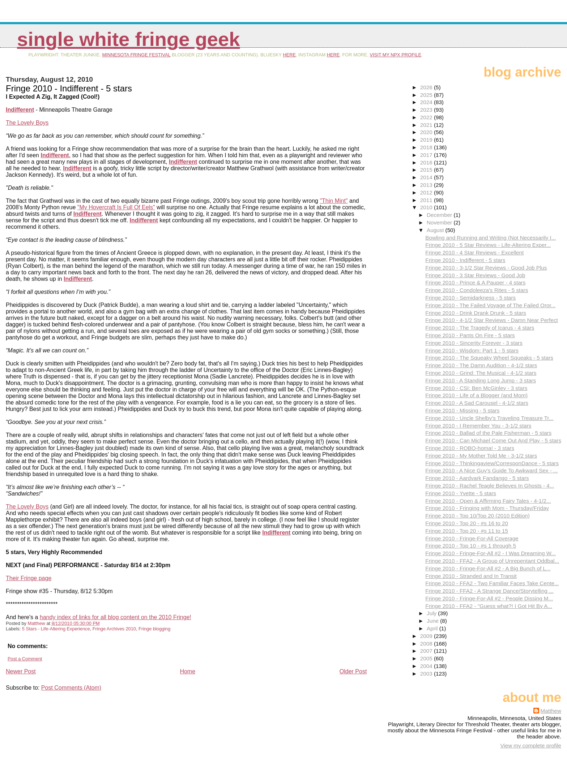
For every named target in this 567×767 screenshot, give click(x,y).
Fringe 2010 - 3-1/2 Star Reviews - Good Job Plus (486, 268)
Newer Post (21, 671)
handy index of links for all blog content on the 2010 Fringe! (115, 617)
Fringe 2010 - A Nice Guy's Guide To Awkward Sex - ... (491, 470)
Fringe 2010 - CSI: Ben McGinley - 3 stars (476, 388)
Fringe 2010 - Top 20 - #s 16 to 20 (466, 523)
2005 (427, 658)
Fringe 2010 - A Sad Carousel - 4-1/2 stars (476, 403)
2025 (427, 95)
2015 (427, 170)
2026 (427, 87)
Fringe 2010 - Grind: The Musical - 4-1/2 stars (480, 373)
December (440, 215)
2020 (427, 132)
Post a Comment (25, 658)
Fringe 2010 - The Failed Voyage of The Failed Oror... (490, 305)
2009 (427, 636)
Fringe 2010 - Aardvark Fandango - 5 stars (477, 478)
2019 (427, 140)
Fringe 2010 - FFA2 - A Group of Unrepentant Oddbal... (492, 561)
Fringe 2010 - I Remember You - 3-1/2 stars (478, 426)
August (436, 230)
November (440, 222)
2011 (427, 200)
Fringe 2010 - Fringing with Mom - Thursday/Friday (487, 508)
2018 (427, 147)
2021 (427, 125)
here (289, 54)
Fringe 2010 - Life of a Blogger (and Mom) (476, 395)
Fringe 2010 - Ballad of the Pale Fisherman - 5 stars (488, 433)
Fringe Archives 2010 (114, 628)
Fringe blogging (154, 628)
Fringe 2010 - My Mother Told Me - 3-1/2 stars (481, 456)
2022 (427, 117)
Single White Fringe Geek (128, 39)
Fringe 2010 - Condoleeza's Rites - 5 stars (476, 290)
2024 (427, 102)
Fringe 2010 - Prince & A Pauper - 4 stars (475, 282)
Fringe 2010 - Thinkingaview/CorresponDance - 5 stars (492, 463)
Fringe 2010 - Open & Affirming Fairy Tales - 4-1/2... (488, 501)
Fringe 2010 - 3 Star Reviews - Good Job (475, 275)
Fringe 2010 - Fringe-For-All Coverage (471, 538)
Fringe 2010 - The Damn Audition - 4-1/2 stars (481, 365)
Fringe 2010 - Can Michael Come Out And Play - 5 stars (493, 440)
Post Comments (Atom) (71, 688)
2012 (427, 192)
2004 (427, 666)
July (432, 613)
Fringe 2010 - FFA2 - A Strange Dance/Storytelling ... (489, 591)
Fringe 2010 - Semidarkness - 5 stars (470, 298)
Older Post (353, 671)
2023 (427, 110)
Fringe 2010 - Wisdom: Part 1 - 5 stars (471, 350)
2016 (427, 162)
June (433, 621)
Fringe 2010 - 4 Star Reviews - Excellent (474, 252)
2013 (427, 185)
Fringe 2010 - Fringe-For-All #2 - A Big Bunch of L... (487, 568)
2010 (427, 207)
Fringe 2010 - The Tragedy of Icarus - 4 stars (479, 328)
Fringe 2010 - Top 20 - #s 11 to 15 (466, 531)
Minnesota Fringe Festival (136, 54)
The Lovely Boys (27, 123)
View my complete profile (530, 745)
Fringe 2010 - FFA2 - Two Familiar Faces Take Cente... (492, 583)
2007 (427, 651)
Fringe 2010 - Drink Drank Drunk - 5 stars (475, 313)
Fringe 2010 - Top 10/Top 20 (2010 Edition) (477, 516)
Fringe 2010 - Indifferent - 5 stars (465, 260)
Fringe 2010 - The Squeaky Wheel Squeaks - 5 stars (489, 358)
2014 (427, 177)
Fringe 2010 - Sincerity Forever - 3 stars (473, 343)
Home (187, 671)
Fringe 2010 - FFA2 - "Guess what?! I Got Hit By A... (488, 606)
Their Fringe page (28, 578)
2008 (427, 643)
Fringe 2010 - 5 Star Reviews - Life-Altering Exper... (488, 245)
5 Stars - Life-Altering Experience (56, 628)
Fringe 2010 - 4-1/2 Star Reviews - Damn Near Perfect (491, 320)
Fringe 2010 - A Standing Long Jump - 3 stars (480, 380)
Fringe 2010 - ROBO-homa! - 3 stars (469, 448)
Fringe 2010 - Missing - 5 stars (462, 410)
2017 (427, 155)
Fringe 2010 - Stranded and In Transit (470, 576)
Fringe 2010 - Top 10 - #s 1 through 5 (470, 546)
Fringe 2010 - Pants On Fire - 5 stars (470, 335)
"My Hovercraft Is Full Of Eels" (116, 207)
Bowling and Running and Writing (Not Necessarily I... (490, 238)
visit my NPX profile (395, 54)
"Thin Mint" (334, 201)
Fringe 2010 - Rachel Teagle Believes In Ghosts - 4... (489, 486)
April (433, 628)
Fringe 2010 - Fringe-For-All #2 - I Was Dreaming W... (490, 553)
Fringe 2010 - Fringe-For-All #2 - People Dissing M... (489, 598)
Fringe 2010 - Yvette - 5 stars (460, 493)
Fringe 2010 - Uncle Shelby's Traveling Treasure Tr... (489, 418)
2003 (427, 673)
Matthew (551, 711)
